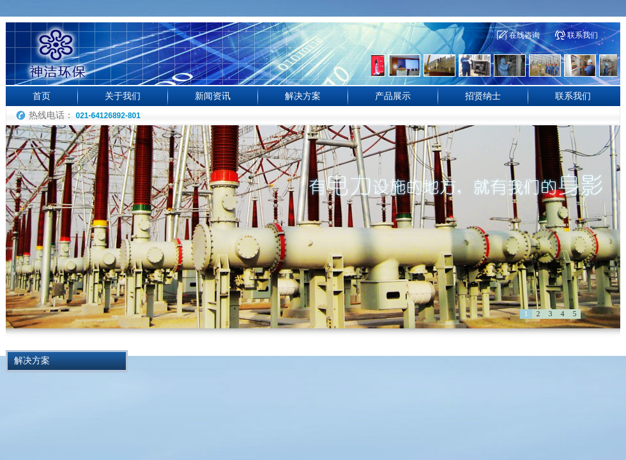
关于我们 (123, 96)
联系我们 (582, 35)
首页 (41, 96)
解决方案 (303, 96)
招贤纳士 (483, 96)
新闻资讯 (213, 96)
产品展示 (393, 96)
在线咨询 (524, 35)
